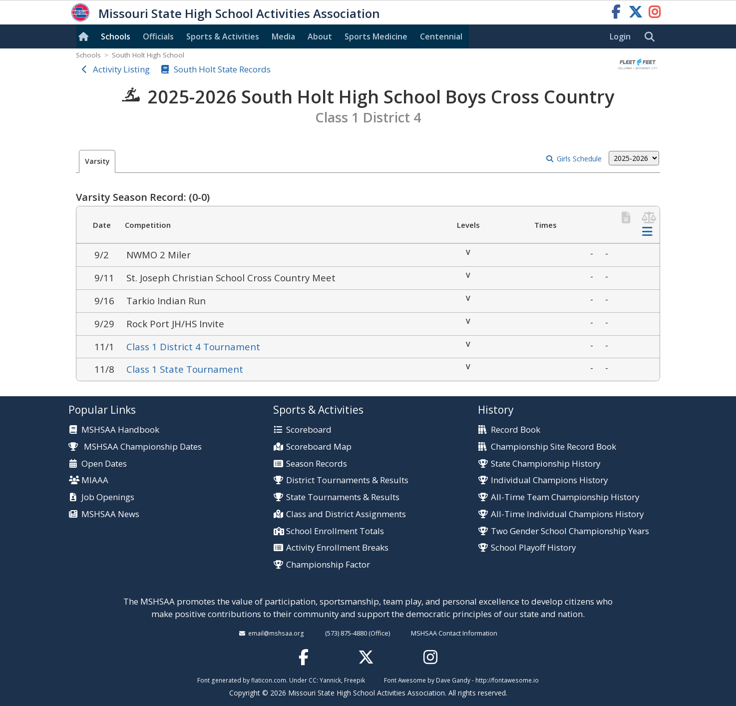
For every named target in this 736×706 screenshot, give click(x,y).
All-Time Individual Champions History (567, 514)
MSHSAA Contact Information (454, 633)
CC (313, 680)
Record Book (515, 430)
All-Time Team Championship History (565, 497)
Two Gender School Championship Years (570, 531)
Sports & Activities (222, 36)
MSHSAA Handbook (120, 430)
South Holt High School (148, 54)
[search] (652, 37)
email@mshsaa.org (276, 633)
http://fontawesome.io (507, 680)
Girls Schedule (579, 158)
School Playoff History (533, 548)
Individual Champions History (549, 480)
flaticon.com (268, 680)
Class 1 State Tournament (184, 369)
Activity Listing (121, 69)
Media (283, 36)
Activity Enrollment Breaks (337, 548)
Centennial (441, 36)
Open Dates (104, 464)
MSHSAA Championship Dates (135, 446)
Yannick (330, 680)
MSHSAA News (110, 514)
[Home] (85, 36)
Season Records (316, 464)
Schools (115, 36)
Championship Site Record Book (553, 447)
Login (620, 36)
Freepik (354, 680)
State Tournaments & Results (342, 497)
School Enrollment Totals (335, 531)
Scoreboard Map (319, 447)
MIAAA (94, 480)
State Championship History (545, 464)
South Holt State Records (222, 69)
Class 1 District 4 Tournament (193, 346)
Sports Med (376, 36)
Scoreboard (309, 430)
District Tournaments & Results (347, 480)
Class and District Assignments (346, 514)
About (320, 36)
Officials (158, 36)
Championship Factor (328, 565)
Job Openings (107, 497)
